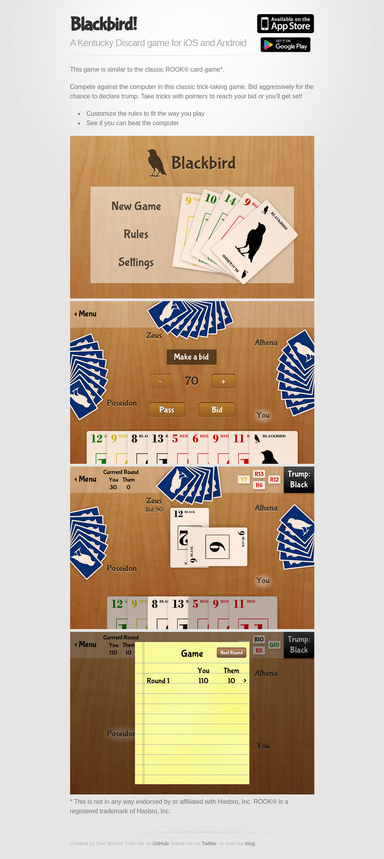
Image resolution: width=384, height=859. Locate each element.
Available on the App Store (285, 23)
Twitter (209, 843)
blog (250, 843)
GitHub (161, 843)
